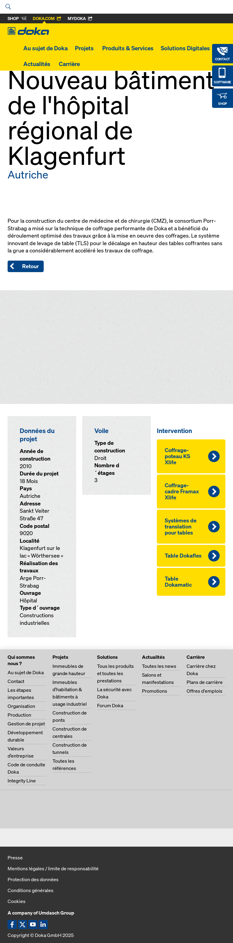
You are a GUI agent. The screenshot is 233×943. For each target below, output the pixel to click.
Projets (85, 48)
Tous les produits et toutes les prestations (115, 673)
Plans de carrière (205, 682)
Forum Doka (110, 705)
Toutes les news (159, 666)
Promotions (154, 691)
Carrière (70, 64)
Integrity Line (22, 780)
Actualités (37, 64)
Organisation (21, 706)
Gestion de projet (26, 723)
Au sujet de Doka (45, 48)
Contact (16, 681)
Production (19, 714)
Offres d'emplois (204, 691)
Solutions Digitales (185, 48)
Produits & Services (128, 48)
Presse (15, 857)
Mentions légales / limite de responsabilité (53, 868)
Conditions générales (30, 890)
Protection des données (33, 879)
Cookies (16, 901)
